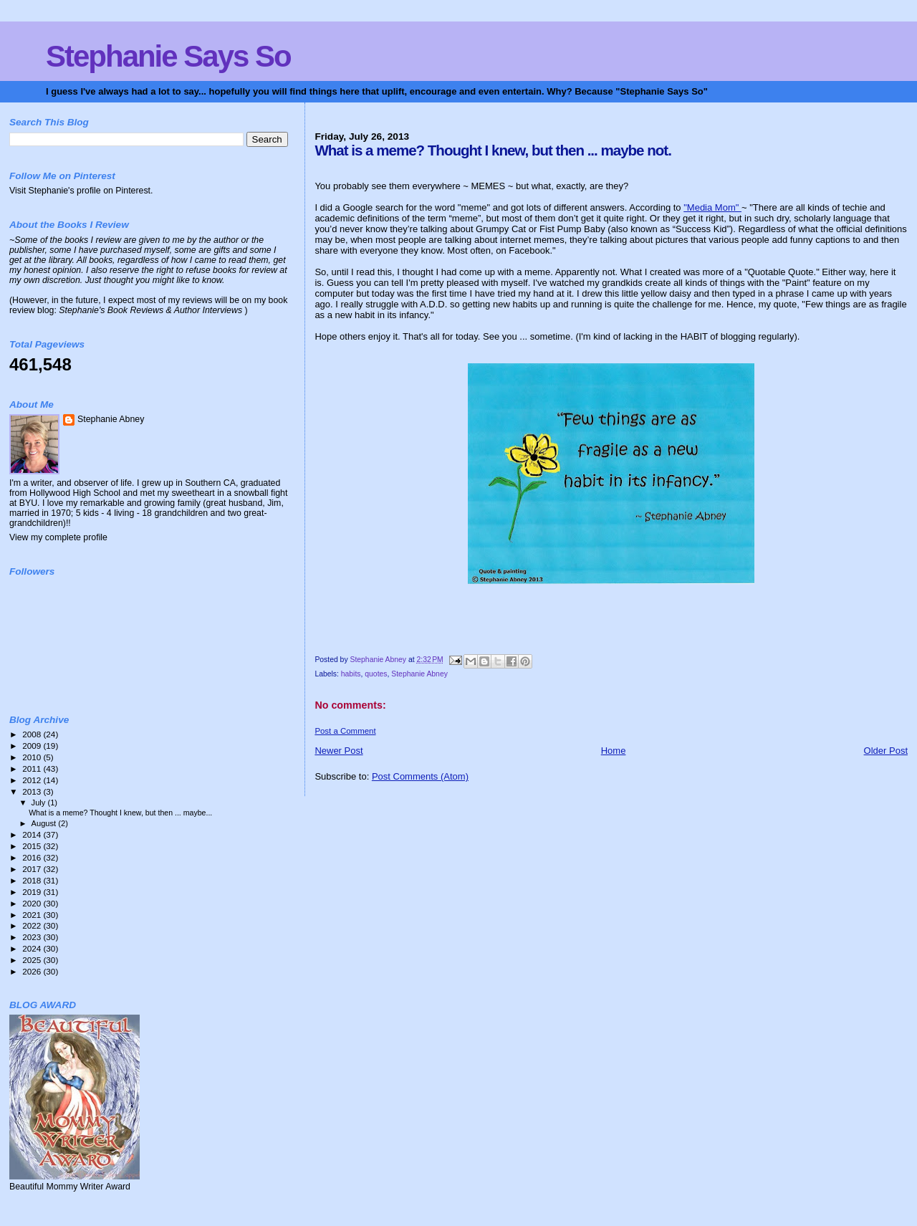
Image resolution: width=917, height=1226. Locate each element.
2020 (32, 903)
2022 (32, 925)
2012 (32, 780)
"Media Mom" (712, 207)
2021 (32, 914)
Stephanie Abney (419, 674)
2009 (32, 745)
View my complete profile (58, 537)
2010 (32, 757)
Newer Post (339, 750)
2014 (32, 834)
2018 (32, 880)
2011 (32, 768)
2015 (32, 846)
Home (613, 750)
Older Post (886, 750)
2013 (32, 791)
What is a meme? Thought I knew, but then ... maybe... (120, 812)
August (45, 823)
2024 (32, 948)
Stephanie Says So (168, 56)
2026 (32, 971)
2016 (32, 857)
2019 (32, 891)
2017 (32, 868)
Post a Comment (345, 731)
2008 (32, 734)
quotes (376, 674)
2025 (32, 959)
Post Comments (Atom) (420, 776)
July (40, 802)
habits (351, 674)
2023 (32, 937)
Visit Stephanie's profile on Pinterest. (81, 191)
